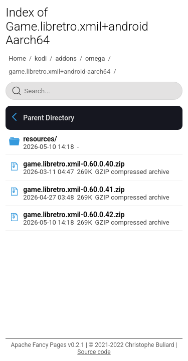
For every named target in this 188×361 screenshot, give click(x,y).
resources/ (40, 139)
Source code (93, 351)
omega (95, 58)
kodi (41, 58)
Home (17, 58)
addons (65, 58)
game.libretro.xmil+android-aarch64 (59, 71)
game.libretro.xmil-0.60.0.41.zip (73, 190)
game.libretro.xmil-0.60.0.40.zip (73, 164)
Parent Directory (48, 118)
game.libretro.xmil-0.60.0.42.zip (73, 215)
